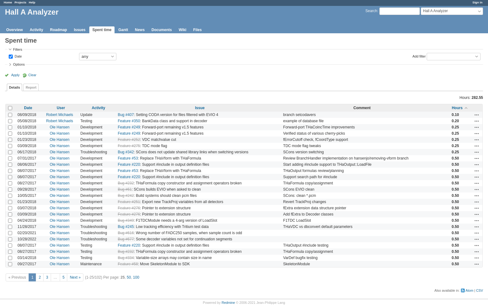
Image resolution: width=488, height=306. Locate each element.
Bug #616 (126, 233)
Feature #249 (129, 127)
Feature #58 (128, 264)
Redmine (228, 302)
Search (371, 11)
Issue (200, 108)
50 (129, 277)
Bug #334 (126, 258)
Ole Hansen (59, 127)
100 (136, 277)
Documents (162, 30)
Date (18, 56)
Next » (75, 277)
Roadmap (58, 30)
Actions (476, 114)
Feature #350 (129, 121)
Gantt (123, 30)
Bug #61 (125, 189)
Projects (20, 2)
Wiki (182, 30)
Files (197, 30)
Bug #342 (126, 152)
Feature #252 (129, 139)
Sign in (477, 2)
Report (31, 87)
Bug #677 (126, 239)
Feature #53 (128, 158)
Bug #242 (126, 195)
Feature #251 (129, 202)
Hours (457, 108)
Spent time (101, 30)
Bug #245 (126, 227)
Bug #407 (126, 115)
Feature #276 (129, 208)
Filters (17, 49)
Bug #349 (126, 220)
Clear (32, 75)
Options (19, 64)
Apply (15, 75)
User (61, 108)
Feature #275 (129, 146)
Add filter (419, 56)
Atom (469, 290)
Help (32, 2)
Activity (36, 30)
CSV (479, 290)
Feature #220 (129, 164)
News (139, 30)
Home (8, 2)
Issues (79, 30)
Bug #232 (126, 183)
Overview (14, 30)
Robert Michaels (59, 115)
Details (14, 87)
